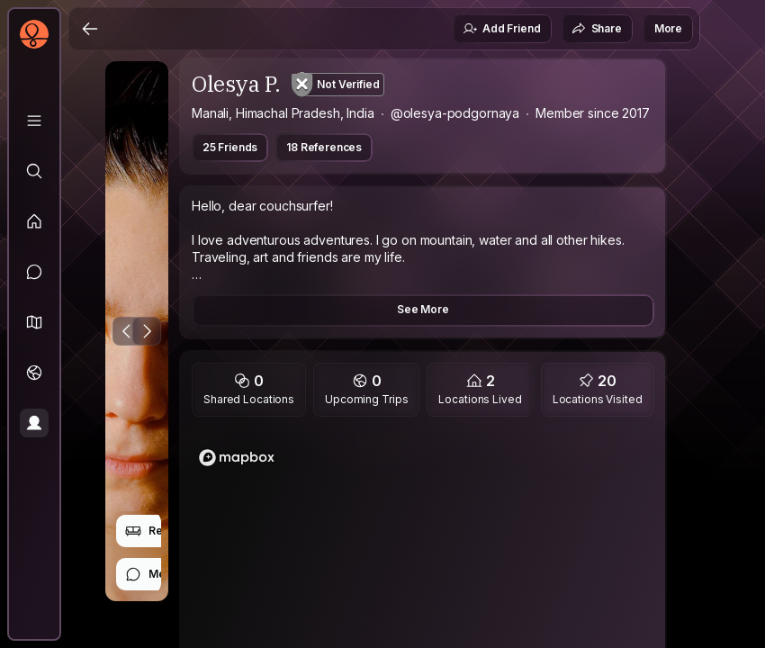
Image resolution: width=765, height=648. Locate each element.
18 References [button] (324, 147)
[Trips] (34, 372)
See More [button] (423, 309)
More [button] (668, 28)
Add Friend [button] (501, 29)
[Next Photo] (146, 331)
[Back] (90, 28)
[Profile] (34, 423)
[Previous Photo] (126, 331)
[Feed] (34, 221)
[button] (34, 322)
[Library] (34, 120)
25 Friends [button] (229, 147)
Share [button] (597, 29)
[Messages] (34, 271)
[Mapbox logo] (236, 457)
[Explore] (34, 171)
